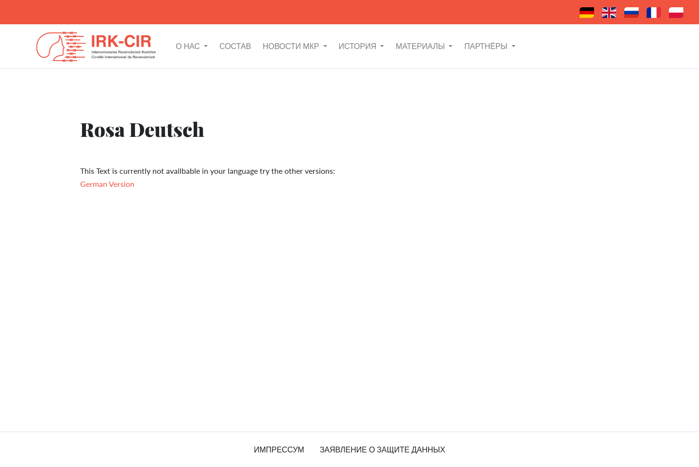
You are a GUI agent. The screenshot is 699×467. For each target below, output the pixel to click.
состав (235, 45)
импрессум (279, 449)
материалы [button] (421, 45)
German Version (107, 183)
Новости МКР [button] (292, 45)
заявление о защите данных (382, 449)
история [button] (359, 45)
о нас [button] (189, 45)
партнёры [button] (486, 45)
